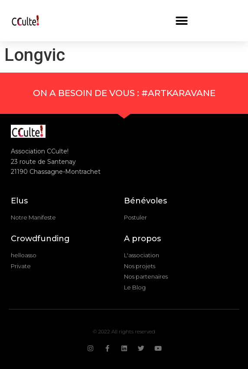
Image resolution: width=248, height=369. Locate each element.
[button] (182, 20)
